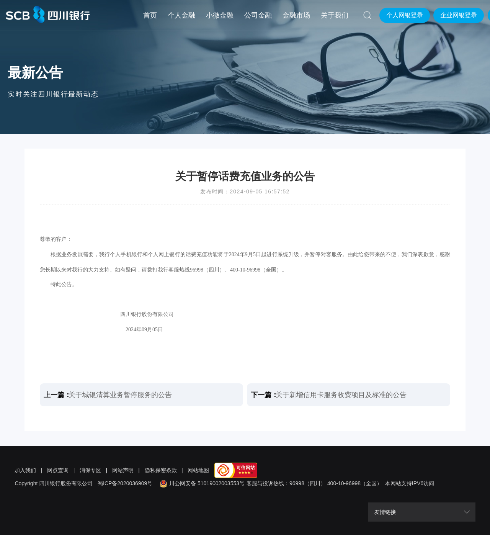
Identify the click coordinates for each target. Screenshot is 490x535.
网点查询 (58, 470)
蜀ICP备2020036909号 (125, 483)
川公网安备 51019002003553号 (201, 483)
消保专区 (90, 470)
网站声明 (123, 470)
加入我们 (25, 470)
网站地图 (198, 470)
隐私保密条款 (161, 470)
